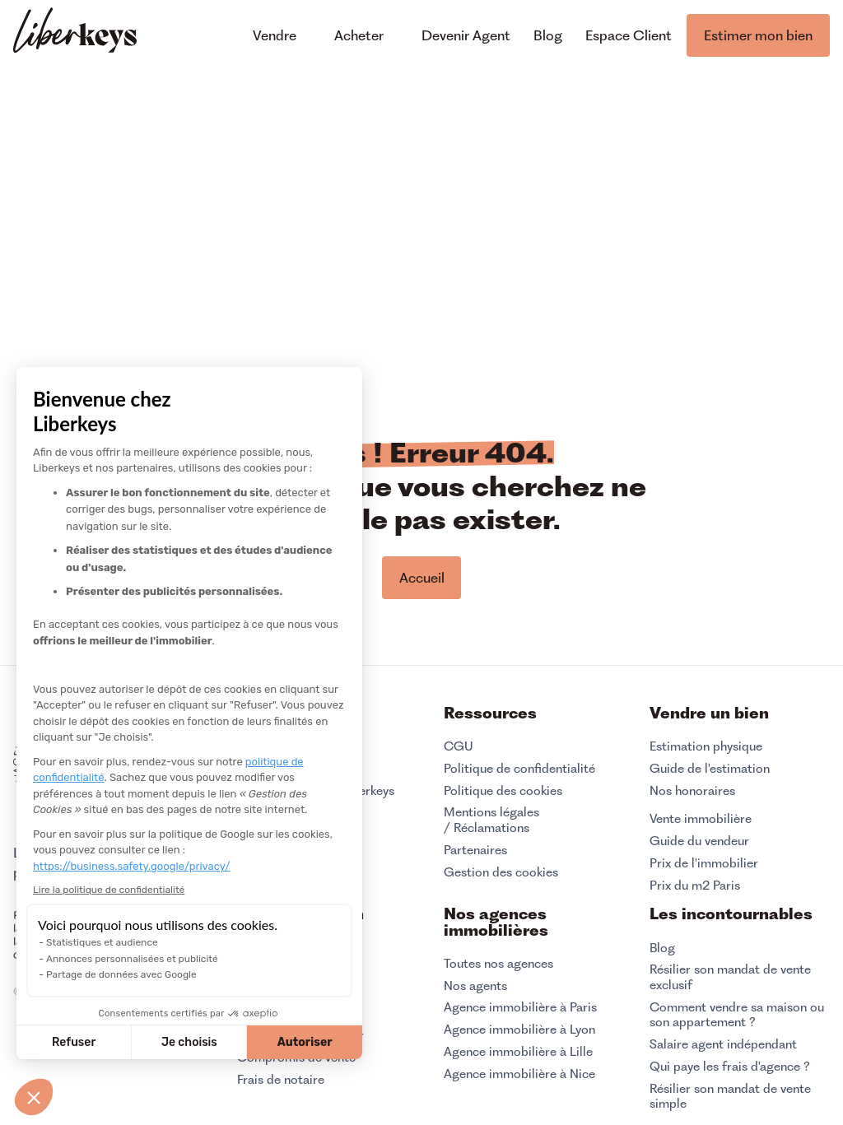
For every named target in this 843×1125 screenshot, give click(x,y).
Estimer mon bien (758, 35)
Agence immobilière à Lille (518, 1051)
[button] (34, 1097)
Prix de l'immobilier (704, 863)
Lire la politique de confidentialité (108, 889)
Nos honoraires (692, 790)
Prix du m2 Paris (695, 885)
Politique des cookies (503, 790)
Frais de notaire (280, 1079)
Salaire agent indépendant (723, 1044)
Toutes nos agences (498, 963)
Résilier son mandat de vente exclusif (730, 977)
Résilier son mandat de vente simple (730, 1096)
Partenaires (475, 850)
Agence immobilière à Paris (520, 1007)
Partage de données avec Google (121, 974)
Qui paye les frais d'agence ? (730, 1066)
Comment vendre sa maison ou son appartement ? (737, 1015)
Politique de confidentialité (519, 768)
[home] (75, 32)
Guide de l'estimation (710, 768)
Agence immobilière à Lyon (519, 1029)
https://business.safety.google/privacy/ (131, 866)
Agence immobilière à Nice (519, 1074)
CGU (458, 746)
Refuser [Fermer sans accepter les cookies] (73, 1042)
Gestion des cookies (501, 872)
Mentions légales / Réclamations (491, 820)
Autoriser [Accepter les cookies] (305, 1042)
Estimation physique (706, 746)
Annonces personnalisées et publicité (132, 959)
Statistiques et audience (102, 942)
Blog (662, 948)
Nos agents (475, 986)
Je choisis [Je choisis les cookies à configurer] (189, 1042)
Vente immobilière (701, 818)
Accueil (422, 577)
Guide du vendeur (699, 841)
